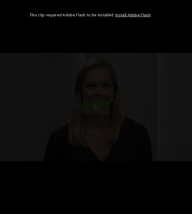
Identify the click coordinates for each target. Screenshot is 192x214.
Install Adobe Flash (132, 15)
